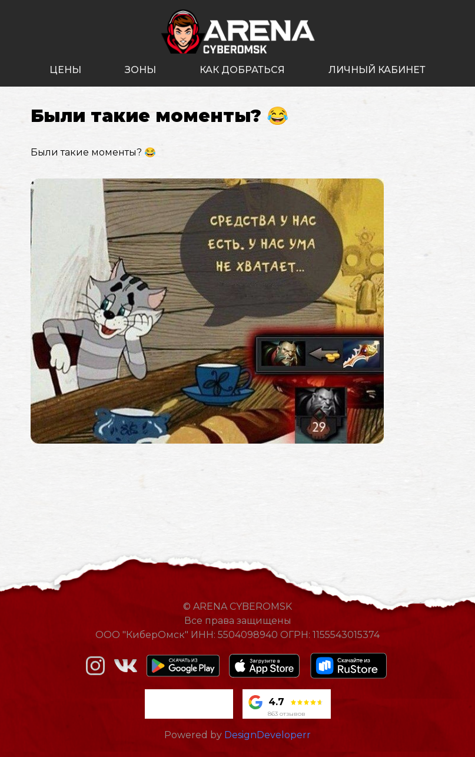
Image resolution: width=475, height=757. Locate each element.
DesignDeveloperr (267, 735)
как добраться (242, 69)
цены (65, 69)
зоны (140, 69)
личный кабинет (377, 69)
